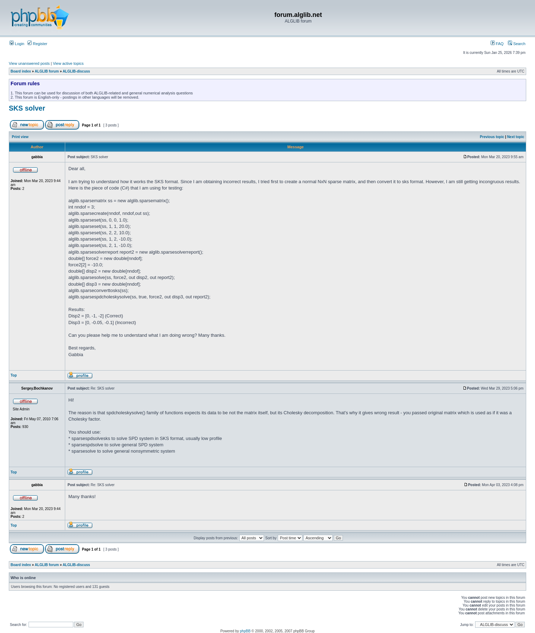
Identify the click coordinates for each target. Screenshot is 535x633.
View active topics (68, 63)
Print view (20, 137)
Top (14, 375)
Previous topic (492, 137)
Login (17, 44)
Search (516, 44)
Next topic (515, 137)
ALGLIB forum (47, 71)
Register (37, 44)
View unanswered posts (29, 63)
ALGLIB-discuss (76, 71)
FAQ (497, 44)
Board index (21, 71)
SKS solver (27, 108)
